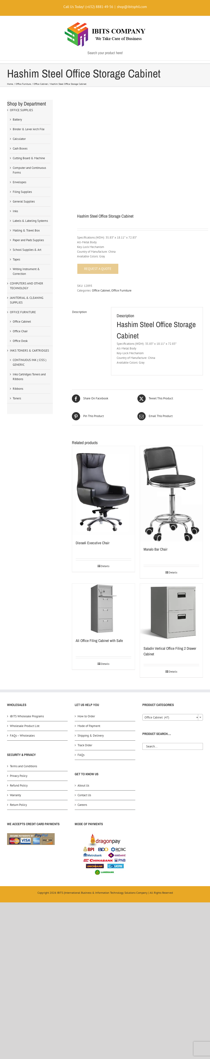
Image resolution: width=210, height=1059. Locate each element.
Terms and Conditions (23, 766)
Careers (82, 805)
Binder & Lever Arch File (29, 129)
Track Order (85, 745)
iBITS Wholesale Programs (27, 716)
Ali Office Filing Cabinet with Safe (99, 640)
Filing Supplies (22, 192)
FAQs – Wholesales (22, 736)
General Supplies (24, 201)
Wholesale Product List (24, 726)
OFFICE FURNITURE (23, 312)
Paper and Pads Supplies (28, 240)
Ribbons (18, 389)
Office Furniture (121, 290)
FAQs (81, 755)
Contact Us (84, 795)
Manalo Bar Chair (155, 549)
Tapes (16, 259)
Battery (17, 120)
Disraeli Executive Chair (92, 542)
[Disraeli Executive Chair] (103, 490)
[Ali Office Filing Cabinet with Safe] (103, 608)
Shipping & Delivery (91, 736)
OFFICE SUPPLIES (21, 110)
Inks (15, 211)
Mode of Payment (89, 726)
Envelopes (19, 182)
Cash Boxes (20, 148)
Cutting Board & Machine (29, 158)
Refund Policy (19, 785)
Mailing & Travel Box (26, 230)
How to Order (86, 716)
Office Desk (20, 341)
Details (105, 566)
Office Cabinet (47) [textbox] (171, 717)
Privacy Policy (18, 776)
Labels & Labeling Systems (30, 221)
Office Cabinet (101, 290)
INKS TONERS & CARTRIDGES (29, 351)
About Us (83, 785)
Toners (17, 398)
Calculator (19, 139)
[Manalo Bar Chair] (171, 494)
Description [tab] (79, 312)
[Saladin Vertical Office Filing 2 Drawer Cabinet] (171, 612)
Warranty (15, 795)
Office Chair (20, 331)
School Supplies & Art (27, 250)
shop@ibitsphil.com (132, 6)
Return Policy (18, 805)
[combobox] (172, 717)
